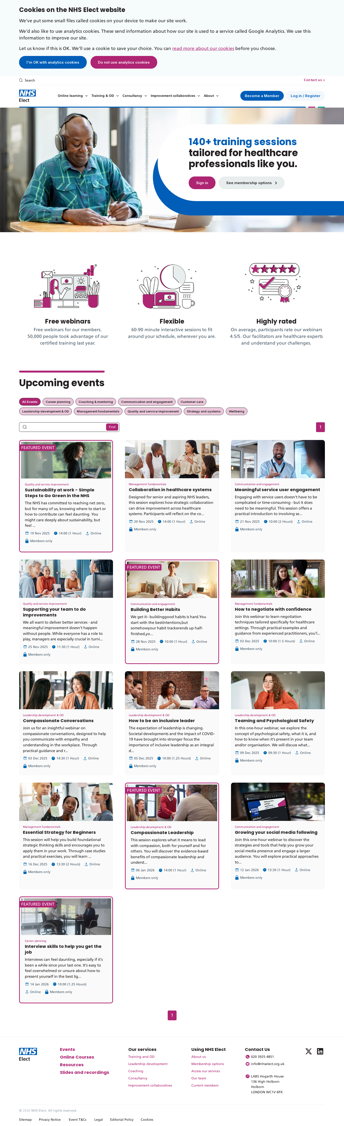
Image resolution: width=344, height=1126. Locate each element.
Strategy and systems (204, 411)
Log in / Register (305, 95)
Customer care (192, 402)
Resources (72, 1065)
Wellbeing (236, 411)
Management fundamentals (98, 411)
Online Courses (77, 1057)
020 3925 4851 (262, 1057)
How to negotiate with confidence (273, 609)
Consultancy (132, 96)
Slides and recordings (84, 1072)
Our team (198, 1078)
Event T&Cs (77, 1119)
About (209, 96)
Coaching (135, 1071)
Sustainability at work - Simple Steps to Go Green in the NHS (59, 493)
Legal (98, 1119)
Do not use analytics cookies (124, 62)
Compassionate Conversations (58, 721)
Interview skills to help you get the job (63, 949)
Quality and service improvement (153, 411)
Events (67, 1049)
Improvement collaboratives (173, 96)
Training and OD (141, 1057)
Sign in (202, 183)
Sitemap (25, 1119)
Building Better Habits (155, 609)
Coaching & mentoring (96, 402)
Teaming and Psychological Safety (274, 721)
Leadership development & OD (45, 411)
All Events (30, 402)
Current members (204, 1085)
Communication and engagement (146, 402)
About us (198, 1057)
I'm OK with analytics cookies (53, 62)
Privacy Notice (50, 1119)
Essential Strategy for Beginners (59, 832)
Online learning (70, 96)
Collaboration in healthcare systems (170, 490)
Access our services (205, 1071)
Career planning (58, 402)
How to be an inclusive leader (162, 721)
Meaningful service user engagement (277, 490)
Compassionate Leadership (162, 832)
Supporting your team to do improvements (54, 612)
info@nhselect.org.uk (268, 1064)
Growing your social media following (276, 832)
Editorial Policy (122, 1119)
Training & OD (102, 96)
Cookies (147, 1119)
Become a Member (262, 95)
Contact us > (314, 80)
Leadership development (147, 1064)
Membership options (207, 1064)
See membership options (251, 183)
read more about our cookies (203, 48)
